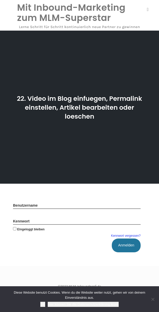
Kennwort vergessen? (126, 236)
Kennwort (21, 221)
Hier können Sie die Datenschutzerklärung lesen (83, 304)
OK (42, 304)
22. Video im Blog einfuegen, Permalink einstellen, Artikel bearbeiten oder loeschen (79, 107)
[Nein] (152, 299)
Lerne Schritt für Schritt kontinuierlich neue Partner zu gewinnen (79, 26)
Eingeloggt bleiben (29, 229)
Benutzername (25, 205)
